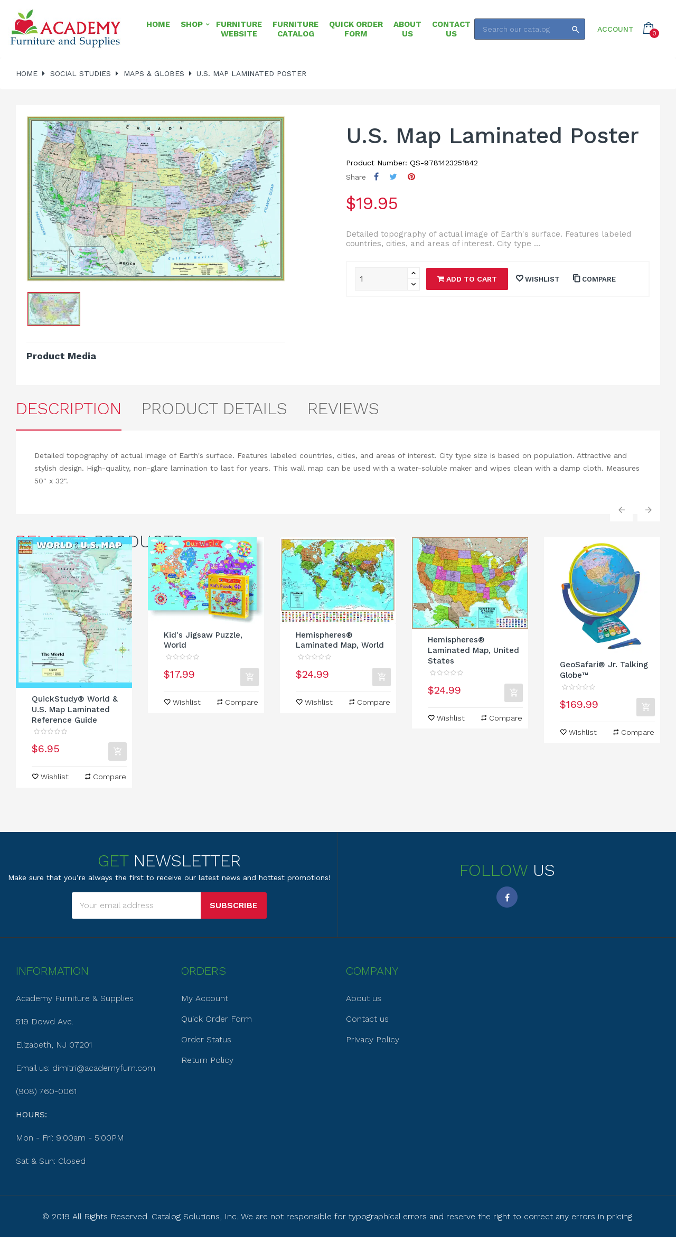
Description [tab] (68, 408)
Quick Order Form (216, 1019)
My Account (204, 998)
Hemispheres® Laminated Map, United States (473, 650)
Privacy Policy (372, 1039)
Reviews (343, 408)
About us (363, 998)
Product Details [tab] (214, 408)
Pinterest (411, 176)
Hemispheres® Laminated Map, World (340, 640)
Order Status (206, 1039)
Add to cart (467, 279)
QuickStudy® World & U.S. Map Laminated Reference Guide (75, 709)
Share (376, 176)
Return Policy (207, 1060)
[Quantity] (381, 279)
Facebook (507, 897)
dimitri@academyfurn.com (103, 1068)
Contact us (367, 1019)
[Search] (530, 29)
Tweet (393, 176)
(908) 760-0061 (46, 1091)
